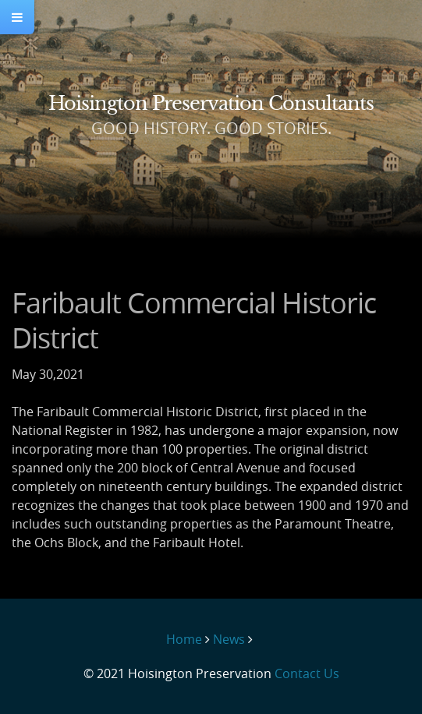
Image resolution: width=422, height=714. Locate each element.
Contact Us (307, 673)
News (229, 639)
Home (184, 639)
